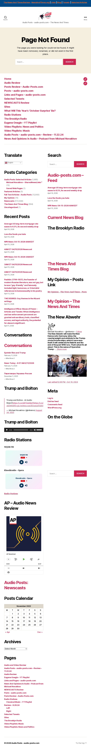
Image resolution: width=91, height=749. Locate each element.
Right (8, 711)
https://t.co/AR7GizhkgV (23, 403)
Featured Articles (12, 192)
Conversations (18, 345)
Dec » (39, 632)
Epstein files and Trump (15, 353)
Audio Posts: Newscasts (16, 585)
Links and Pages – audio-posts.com (25, 94)
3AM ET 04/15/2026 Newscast (18, 264)
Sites (7, 106)
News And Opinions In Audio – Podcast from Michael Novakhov (40, 138)
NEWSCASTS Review (16, 102)
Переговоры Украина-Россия (18, 373)
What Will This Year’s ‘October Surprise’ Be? (30, 110)
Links (53, 2)
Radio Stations (12, 114)
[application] (23, 430)
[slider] (21, 429)
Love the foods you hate (15, 234)
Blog (59, 2)
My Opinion (9, 198)
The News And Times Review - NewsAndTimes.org (26, 2)
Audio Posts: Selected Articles (17, 180)
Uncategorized (11, 207)
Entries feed (53, 401)
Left (8, 708)
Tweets (66, 2)
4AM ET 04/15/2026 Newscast (18, 249)
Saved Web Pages (14, 188)
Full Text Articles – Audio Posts (18, 195)
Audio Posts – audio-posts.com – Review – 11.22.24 (33, 134)
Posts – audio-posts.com (18, 90)
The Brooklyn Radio (15, 118)
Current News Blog (65, 217)
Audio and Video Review (15, 665)
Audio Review (12, 82)
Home (7, 78)
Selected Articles (79, 2)
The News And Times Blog (16, 204)
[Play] (7, 430)
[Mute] (35, 430)
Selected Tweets (14, 98)
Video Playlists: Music (17, 130)
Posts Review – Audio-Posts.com (23, 86)
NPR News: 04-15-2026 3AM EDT (19, 257)
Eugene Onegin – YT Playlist (20, 122)
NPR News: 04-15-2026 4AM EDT (19, 242)
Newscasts (9, 201)
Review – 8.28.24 (12, 705)
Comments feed (55, 404)
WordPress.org (54, 408)
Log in (50, 398)
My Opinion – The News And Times (64, 304)
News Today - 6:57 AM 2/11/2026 (19, 363)
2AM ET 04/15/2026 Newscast (18, 272)
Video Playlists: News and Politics (23, 126)
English (9, 163)
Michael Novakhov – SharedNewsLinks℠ (24, 182)
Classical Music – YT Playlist (19, 702)
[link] (79, 331)
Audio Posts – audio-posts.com (25, 743)
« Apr (7, 632)
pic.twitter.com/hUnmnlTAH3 (30, 406)
